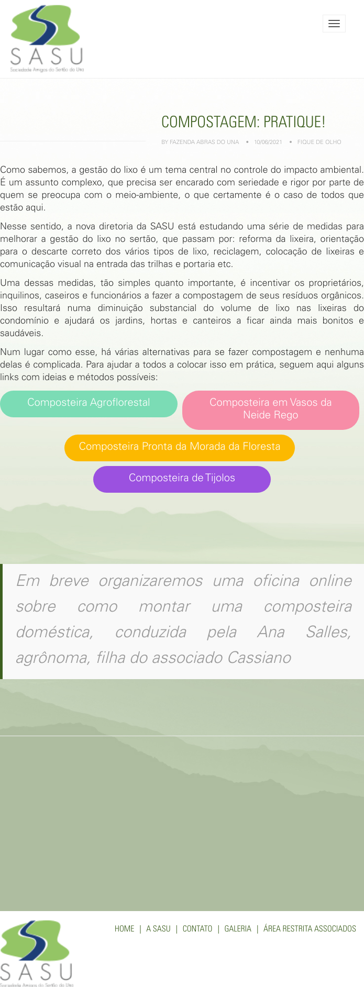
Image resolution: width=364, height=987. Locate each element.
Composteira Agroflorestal (88, 403)
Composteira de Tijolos (182, 478)
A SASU (158, 930)
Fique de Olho (319, 143)
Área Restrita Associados (309, 930)
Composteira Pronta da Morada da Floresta (179, 447)
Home (124, 930)
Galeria (237, 930)
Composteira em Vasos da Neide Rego (270, 410)
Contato (198, 930)
